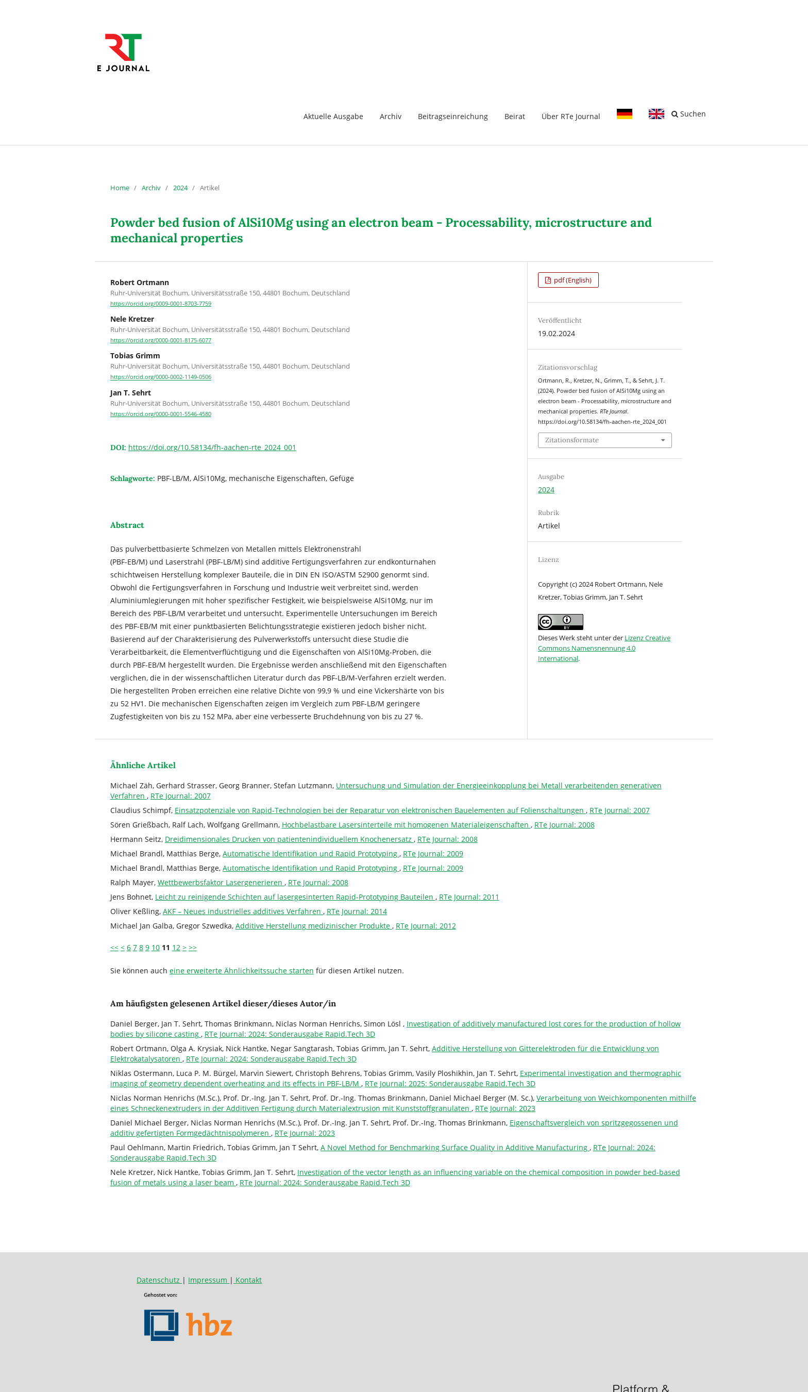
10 (156, 947)
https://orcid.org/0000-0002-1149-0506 (160, 377)
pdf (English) (572, 280)
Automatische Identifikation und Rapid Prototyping (311, 853)
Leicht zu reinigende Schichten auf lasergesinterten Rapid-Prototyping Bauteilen (295, 897)
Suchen (688, 114)
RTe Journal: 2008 (564, 825)
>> (193, 947)
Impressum (208, 1280)
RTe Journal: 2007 (180, 796)
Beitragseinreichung (453, 116)
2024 (180, 187)
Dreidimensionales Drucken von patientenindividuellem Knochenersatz (289, 839)
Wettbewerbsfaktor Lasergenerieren (221, 882)
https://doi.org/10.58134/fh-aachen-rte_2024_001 (212, 447)
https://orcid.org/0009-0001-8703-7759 (160, 303)
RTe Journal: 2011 (469, 897)
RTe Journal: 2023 (505, 1108)
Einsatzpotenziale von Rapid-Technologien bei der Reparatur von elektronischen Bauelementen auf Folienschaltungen (380, 810)
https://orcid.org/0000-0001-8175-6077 (160, 340)
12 (176, 947)
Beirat (514, 116)
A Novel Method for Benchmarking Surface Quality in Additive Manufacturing (455, 1147)
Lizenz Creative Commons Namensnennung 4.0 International (604, 648)
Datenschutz (159, 1280)
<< (114, 947)
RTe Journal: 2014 (357, 911)
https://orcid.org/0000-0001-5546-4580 (160, 414)
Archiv (390, 116)
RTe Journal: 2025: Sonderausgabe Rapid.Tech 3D (450, 1083)
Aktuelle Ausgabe (333, 116)
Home (119, 187)
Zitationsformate (572, 440)
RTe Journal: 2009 (433, 853)
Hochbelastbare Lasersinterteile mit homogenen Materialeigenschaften (406, 825)
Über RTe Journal (571, 116)
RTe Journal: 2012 (426, 926)
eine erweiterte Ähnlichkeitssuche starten (242, 970)
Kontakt (247, 1280)
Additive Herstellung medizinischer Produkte (313, 926)
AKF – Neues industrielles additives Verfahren (243, 911)
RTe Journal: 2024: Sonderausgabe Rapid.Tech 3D (290, 1034)
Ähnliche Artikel (143, 765)
